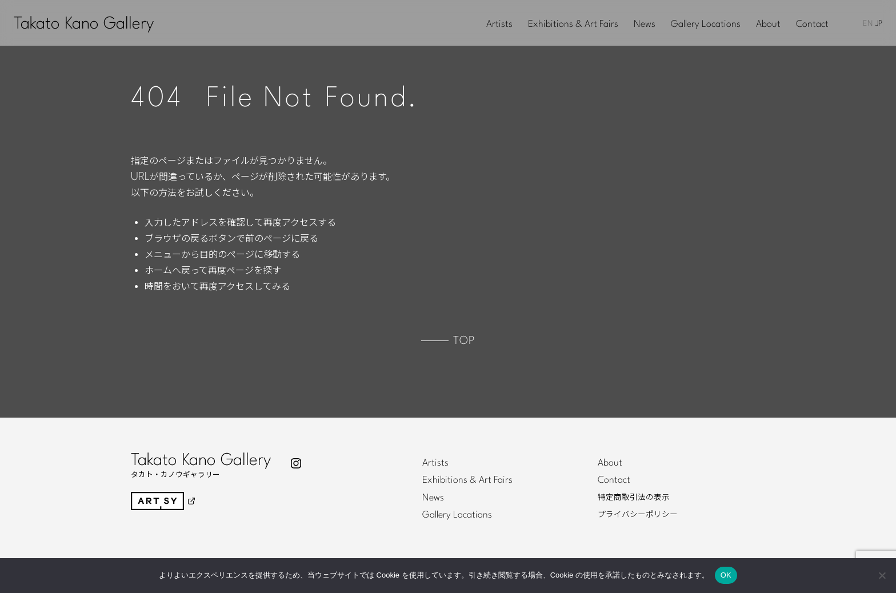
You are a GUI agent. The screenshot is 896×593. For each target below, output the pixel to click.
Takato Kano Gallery (84, 24)
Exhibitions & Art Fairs (573, 24)
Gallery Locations (706, 24)
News (644, 24)
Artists (499, 24)
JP (878, 23)
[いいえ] (881, 575)
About (768, 24)
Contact (812, 24)
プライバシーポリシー (638, 514)
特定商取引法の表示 (634, 497)
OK (726, 575)
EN (868, 23)
